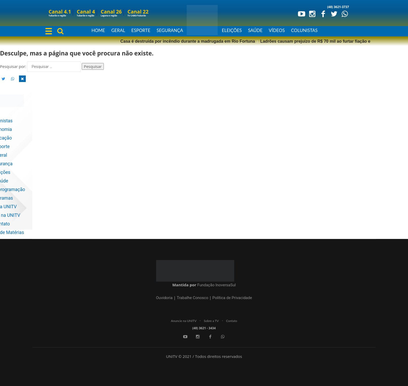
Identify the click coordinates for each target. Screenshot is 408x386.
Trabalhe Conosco (192, 298)
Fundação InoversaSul (216, 285)
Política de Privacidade (232, 298)
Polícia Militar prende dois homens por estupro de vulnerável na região (328, 41)
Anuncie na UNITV (184, 321)
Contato (231, 321)
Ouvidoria (164, 298)
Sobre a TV (211, 321)
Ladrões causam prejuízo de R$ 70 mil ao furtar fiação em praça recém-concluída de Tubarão (161, 41)
